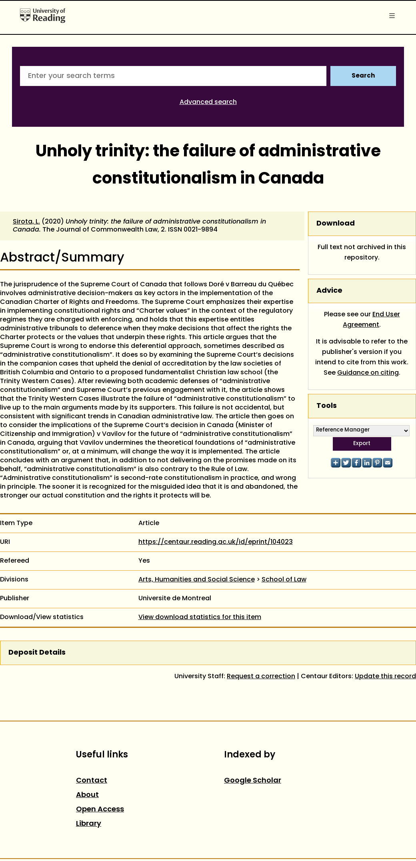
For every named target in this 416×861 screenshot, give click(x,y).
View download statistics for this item (199, 617)
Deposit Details (37, 653)
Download (335, 224)
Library (88, 824)
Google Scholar (252, 781)
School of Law (284, 580)
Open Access (100, 809)
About (87, 795)
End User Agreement (371, 320)
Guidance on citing (368, 373)
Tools (326, 406)
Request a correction (261, 676)
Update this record (385, 676)
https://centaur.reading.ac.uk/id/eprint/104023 (215, 542)
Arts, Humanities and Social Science (196, 580)
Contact (91, 781)
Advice (329, 291)
